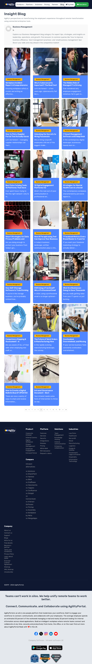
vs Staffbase (31, 482)
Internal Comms (31, 437)
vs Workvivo (30, 471)
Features (43, 433)
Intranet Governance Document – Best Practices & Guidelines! (44, 392)
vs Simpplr (30, 493)
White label (44, 448)
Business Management (22, 27)
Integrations (44, 441)
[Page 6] (47, 409)
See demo (82, 4)
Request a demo (46, 453)
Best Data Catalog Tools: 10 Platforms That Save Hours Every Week (16, 187)
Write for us (8, 540)
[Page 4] (41, 409)
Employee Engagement (30, 449)
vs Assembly (31, 510)
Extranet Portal (31, 453)
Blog (62, 4)
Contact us (8, 533)
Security (43, 438)
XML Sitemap (8, 569)
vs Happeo (30, 488)
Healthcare (73, 436)
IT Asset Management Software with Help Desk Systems (74, 136)
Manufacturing (74, 443)
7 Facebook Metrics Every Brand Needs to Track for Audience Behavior (74, 239)
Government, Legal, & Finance (74, 453)
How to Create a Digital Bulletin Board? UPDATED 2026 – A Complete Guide (17, 392)
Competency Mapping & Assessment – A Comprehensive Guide (16, 341)
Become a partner (7, 546)
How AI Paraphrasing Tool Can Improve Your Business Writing (46, 239)
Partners (55, 4)
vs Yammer (30, 477)
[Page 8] (53, 409)
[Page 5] (44, 409)
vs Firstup (30, 507)
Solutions (38, 4)
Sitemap (7, 567)
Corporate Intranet (29, 434)
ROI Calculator (45, 451)
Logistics (72, 446)
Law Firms (72, 433)
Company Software (36, 640)
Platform (29, 4)
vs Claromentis (31, 485)
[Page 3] (38, 409)
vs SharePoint (31, 474)
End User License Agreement (8, 562)
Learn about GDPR (8, 557)
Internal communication (60, 443)
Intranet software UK (54, 640)
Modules (43, 443)
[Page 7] (50, 409)
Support (7, 535)
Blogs (6, 538)
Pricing (47, 4)
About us (7, 530)
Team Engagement (59, 434)
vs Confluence (31, 491)
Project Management (30, 445)
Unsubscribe (8, 572)
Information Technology (73, 460)
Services (43, 436)
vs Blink (29, 479)
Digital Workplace (29, 441)
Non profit (72, 438)
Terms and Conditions (8, 550)
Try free (70, 4)
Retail (71, 441)
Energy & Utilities (72, 449)
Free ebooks (8, 543)
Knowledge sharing (58, 438)
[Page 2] (35, 409)
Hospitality (73, 457)
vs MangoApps (31, 518)
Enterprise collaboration (59, 447)
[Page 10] (59, 409)
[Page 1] (32, 409)
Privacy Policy (9, 554)
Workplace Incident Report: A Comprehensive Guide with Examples (17, 85)
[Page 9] (56, 409)
